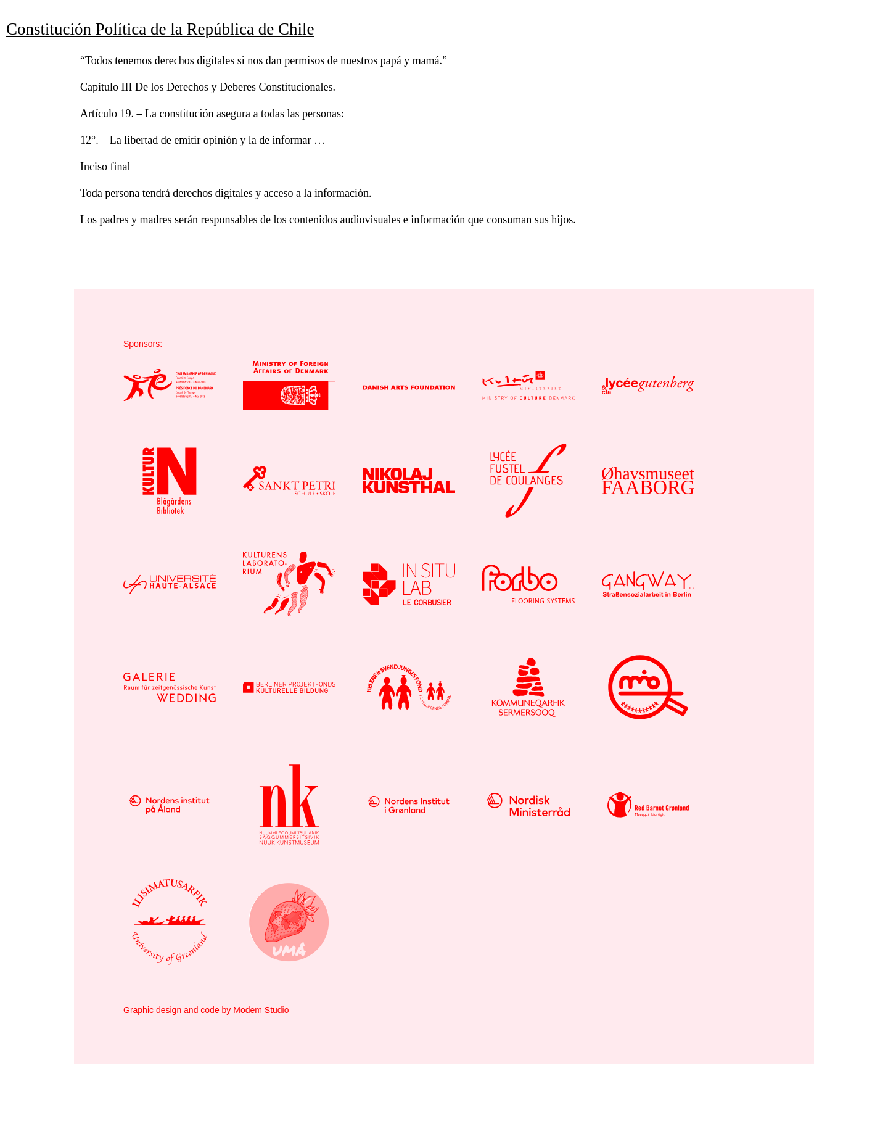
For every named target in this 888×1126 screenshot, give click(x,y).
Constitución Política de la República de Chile (160, 29)
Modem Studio (261, 1010)
